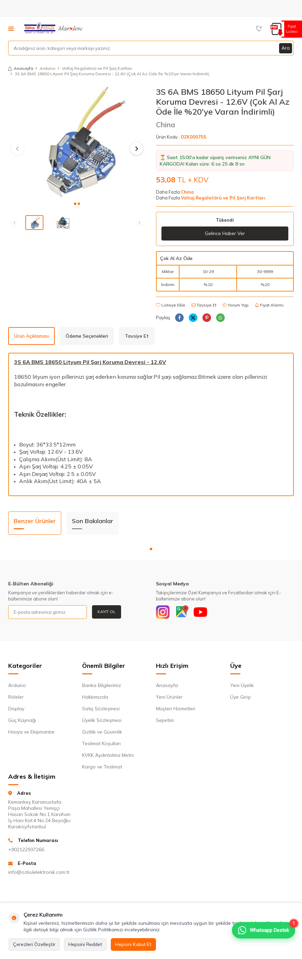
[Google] (181, 612)
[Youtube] (200, 612)
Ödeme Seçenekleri (87, 336)
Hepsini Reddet (85, 944)
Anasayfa (20, 68)
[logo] (53, 29)
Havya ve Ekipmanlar (31, 732)
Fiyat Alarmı (269, 305)
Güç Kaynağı (22, 720)
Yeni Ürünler (169, 697)
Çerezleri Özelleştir (34, 944)
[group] (77, 142)
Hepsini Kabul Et (133, 944)
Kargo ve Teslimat (102, 767)
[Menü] (11, 28)
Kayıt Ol (106, 611)
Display (16, 708)
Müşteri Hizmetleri (175, 708)
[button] (75, 204)
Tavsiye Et (204, 305)
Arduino (47, 68)
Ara (285, 48)
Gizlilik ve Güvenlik (102, 732)
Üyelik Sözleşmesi (101, 720)
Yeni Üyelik (242, 685)
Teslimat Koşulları (101, 743)
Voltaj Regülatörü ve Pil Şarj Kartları (97, 68)
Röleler (16, 697)
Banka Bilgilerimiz (101, 685)
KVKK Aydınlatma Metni (108, 755)
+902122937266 (26, 849)
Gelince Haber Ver (225, 233)
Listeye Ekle (170, 305)
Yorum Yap (236, 305)
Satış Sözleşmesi (101, 708)
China (165, 124)
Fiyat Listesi (291, 29)
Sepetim (165, 720)
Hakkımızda (95, 697)
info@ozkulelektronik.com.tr (39, 872)
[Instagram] (163, 612)
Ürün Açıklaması (31, 336)
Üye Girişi (240, 697)
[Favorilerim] (259, 28)
